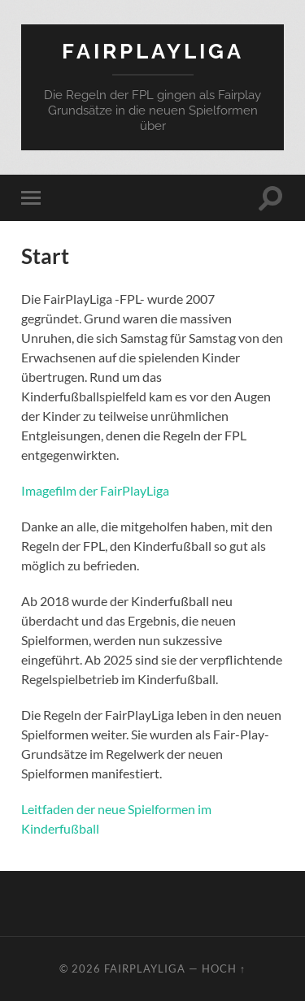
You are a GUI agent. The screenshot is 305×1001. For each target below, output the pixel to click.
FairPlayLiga (153, 50)
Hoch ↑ (224, 968)
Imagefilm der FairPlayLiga (95, 490)
